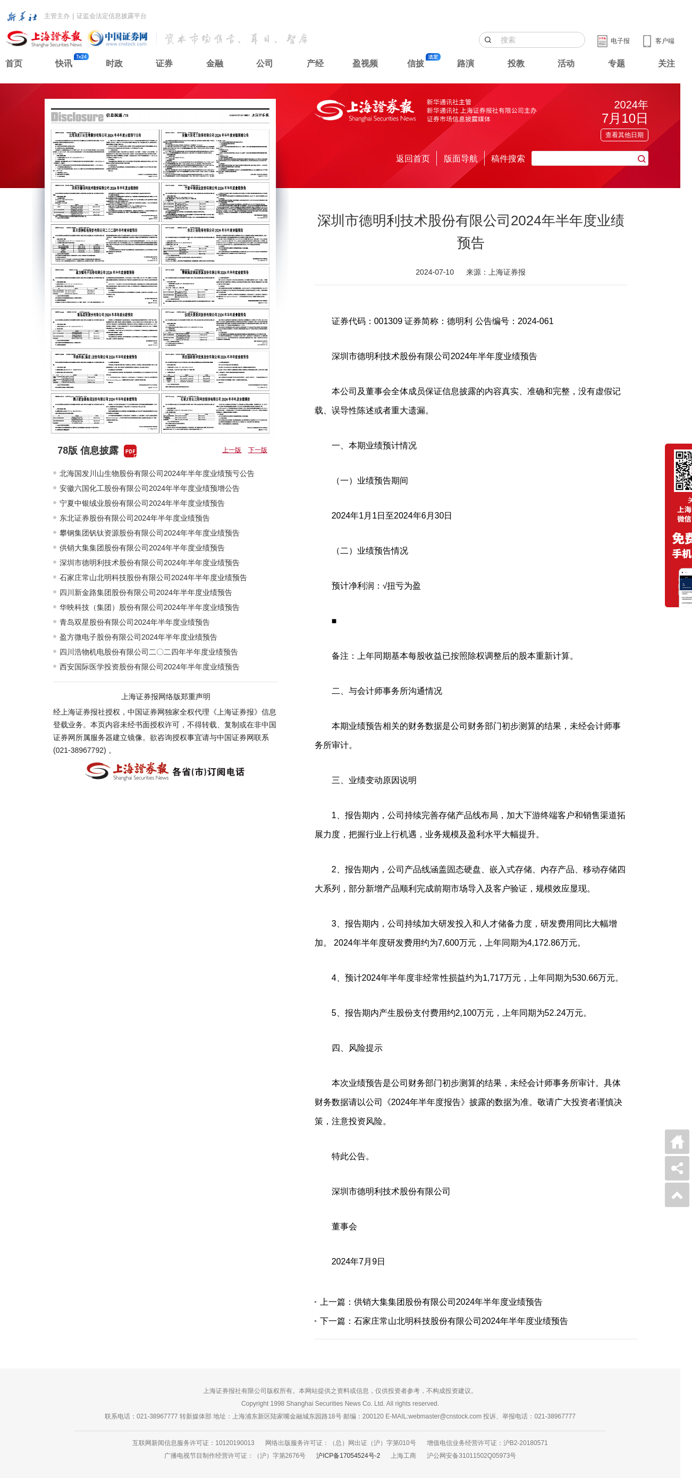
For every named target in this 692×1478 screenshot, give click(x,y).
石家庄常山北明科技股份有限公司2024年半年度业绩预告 (153, 577)
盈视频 (365, 63)
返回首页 (413, 158)
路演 (465, 63)
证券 (164, 63)
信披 (415, 63)
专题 (616, 63)
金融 (214, 63)
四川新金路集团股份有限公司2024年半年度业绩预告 (146, 592)
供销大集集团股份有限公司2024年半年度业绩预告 (142, 547)
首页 (13, 63)
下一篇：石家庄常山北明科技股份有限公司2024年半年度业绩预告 (444, 1321)
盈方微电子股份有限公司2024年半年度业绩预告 (138, 637)
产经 (315, 63)
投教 (516, 63)
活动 (566, 63)
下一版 (257, 450)
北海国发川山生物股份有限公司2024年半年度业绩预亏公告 (157, 473)
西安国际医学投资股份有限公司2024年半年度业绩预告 (150, 666)
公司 (264, 63)
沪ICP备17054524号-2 (348, 1455)
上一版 (231, 450)
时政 (114, 63)
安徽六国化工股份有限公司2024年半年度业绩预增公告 (150, 488)
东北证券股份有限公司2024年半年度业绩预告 (135, 518)
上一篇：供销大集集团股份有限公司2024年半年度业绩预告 (431, 1301)
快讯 (63, 63)
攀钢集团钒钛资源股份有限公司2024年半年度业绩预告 (150, 533)
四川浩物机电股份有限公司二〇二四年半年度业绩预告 (149, 652)
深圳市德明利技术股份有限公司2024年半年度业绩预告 (150, 562)
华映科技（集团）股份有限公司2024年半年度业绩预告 (150, 607)
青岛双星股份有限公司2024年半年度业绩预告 (135, 622)
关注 (666, 63)
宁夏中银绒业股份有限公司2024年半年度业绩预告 (142, 503)
